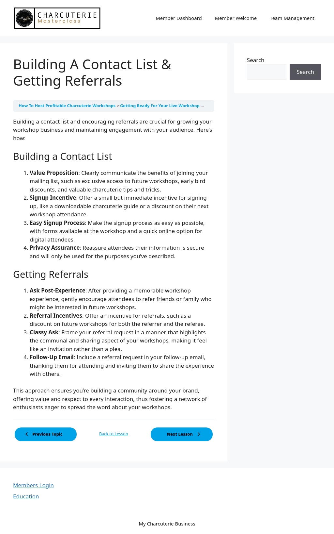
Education (26, 496)
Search (256, 60)
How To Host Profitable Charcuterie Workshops (68, 105)
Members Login (33, 485)
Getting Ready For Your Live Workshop (160, 105)
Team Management (292, 18)
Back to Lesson (113, 434)
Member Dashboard (179, 18)
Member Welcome (236, 18)
